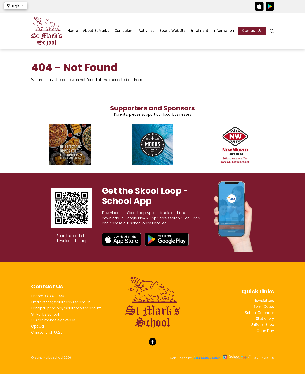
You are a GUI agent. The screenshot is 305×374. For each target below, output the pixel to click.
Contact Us (252, 30)
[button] (16, 6)
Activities (146, 30)
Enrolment (199, 30)
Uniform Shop (262, 324)
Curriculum (124, 30)
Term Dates (264, 306)
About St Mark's (96, 30)
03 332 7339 (54, 296)
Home (73, 30)
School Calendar (259, 312)
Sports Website (172, 30)
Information (223, 30)
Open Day (265, 330)
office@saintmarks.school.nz (66, 302)
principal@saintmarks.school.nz (74, 308)
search (272, 31)
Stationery (265, 318)
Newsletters (264, 300)
